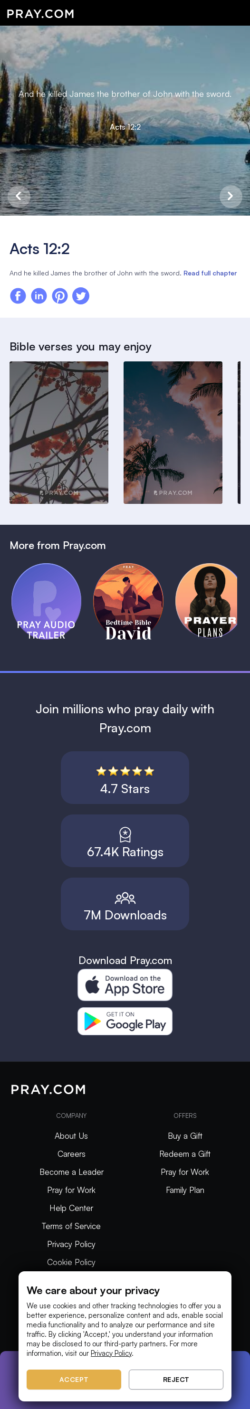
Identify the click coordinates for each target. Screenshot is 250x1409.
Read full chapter (210, 273)
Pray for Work (71, 1190)
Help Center (71, 1208)
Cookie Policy (71, 1262)
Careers (72, 1154)
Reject (176, 1379)
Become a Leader (71, 1172)
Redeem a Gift (185, 1154)
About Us (71, 1136)
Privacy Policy (71, 1244)
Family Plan (185, 1190)
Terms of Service (71, 1226)
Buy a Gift (185, 1136)
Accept (74, 1379)
